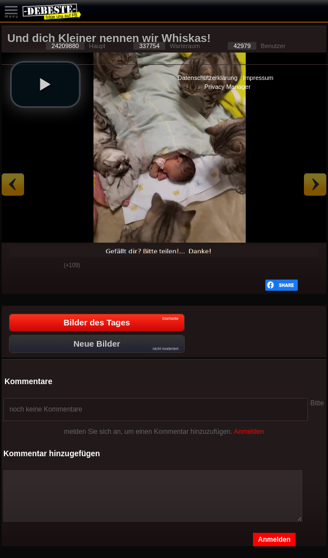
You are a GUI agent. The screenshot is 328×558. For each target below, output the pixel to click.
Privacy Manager (227, 86)
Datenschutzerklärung (207, 77)
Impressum (258, 77)
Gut (19, 266)
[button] (45, 84)
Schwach (47, 266)
